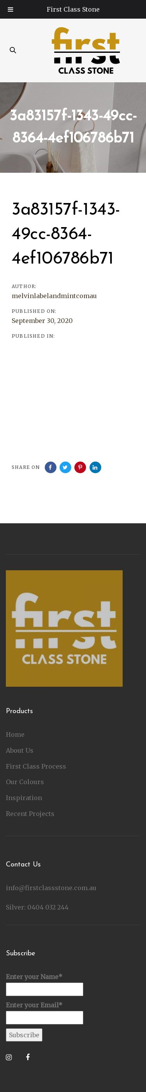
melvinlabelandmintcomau (54, 296)
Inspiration (24, 798)
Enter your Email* (44, 1012)
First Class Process (36, 766)
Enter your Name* (44, 984)
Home (15, 734)
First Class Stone (73, 9)
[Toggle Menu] (10, 9)
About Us (19, 750)
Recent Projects (30, 814)
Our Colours (25, 782)
